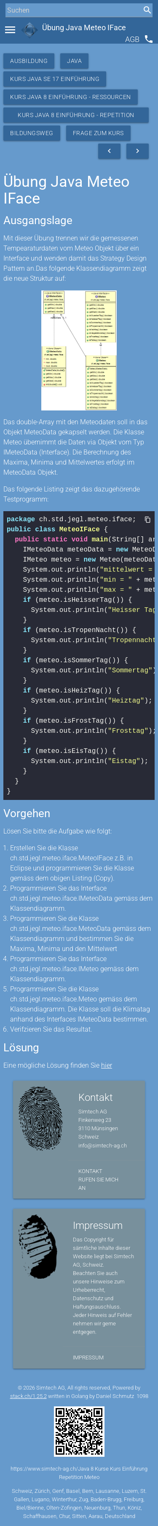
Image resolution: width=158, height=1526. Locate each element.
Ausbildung (29, 60)
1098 (142, 1396)
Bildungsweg (32, 133)
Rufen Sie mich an (98, 1183)
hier (106, 1065)
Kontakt (90, 1171)
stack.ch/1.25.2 (28, 1396)
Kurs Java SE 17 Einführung (54, 79)
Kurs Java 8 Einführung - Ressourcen (70, 97)
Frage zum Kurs (98, 133)
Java (74, 60)
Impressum (88, 1357)
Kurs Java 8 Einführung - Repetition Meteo (76, 117)
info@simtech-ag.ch (102, 1145)
